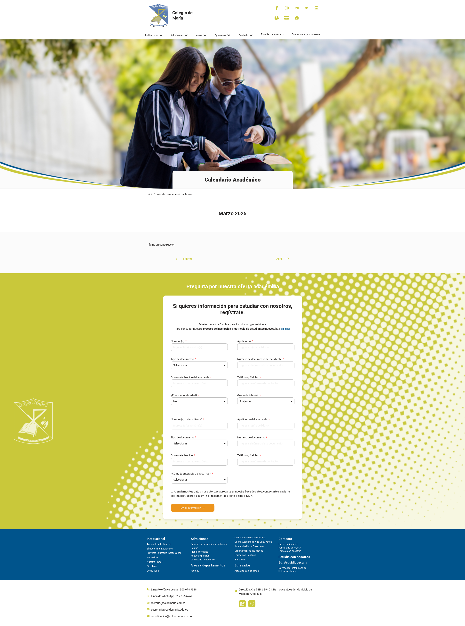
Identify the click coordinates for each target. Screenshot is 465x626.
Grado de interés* (248, 395)
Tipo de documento (183, 359)
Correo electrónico (182, 455)
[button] (154, 35)
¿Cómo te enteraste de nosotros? (191, 473)
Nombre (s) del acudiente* (187, 419)
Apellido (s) (244, 341)
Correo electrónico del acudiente (190, 377)
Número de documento (251, 437)
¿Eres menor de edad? (184, 395)
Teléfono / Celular (248, 377)
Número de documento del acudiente (259, 359)
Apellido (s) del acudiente (252, 419)
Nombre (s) (178, 341)
